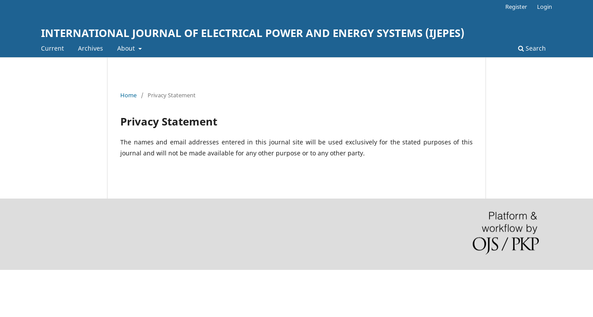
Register (516, 7)
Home (128, 95)
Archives (90, 48)
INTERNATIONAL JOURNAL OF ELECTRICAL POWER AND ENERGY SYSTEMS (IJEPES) (252, 33)
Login (544, 7)
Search (532, 48)
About (127, 48)
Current (52, 48)
